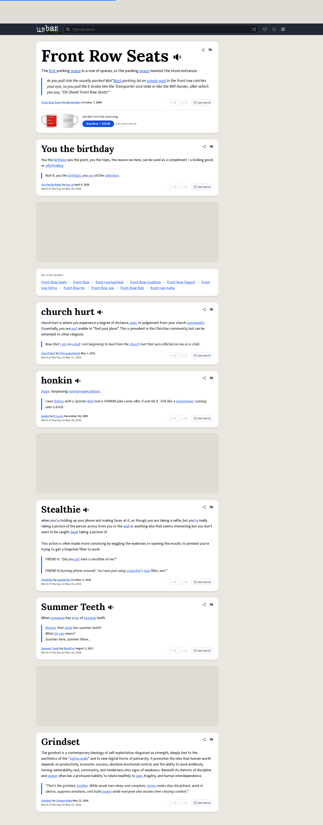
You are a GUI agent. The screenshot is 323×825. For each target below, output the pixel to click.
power (52, 775)
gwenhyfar (63, 580)
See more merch (126, 124)
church (135, 344)
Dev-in (70, 185)
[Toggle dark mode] (274, 29)
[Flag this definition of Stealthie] (211, 507)
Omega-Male (64, 801)
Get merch (202, 103)
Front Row (81, 282)
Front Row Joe (102, 288)
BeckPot (69, 648)
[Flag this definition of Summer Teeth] (211, 604)
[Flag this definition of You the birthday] (211, 146)
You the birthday (51, 185)
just (74, 328)
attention (112, 175)
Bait (90, 401)
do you (59, 633)
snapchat (133, 570)
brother (82, 785)
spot (162, 81)
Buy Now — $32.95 (98, 124)
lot (77, 618)
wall (126, 526)
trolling (57, 165)
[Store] (265, 29)
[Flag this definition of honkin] (211, 378)
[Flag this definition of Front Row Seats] (210, 50)
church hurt (48, 353)
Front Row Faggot (181, 282)
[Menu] (283, 29)
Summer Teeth (50, 648)
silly (48, 165)
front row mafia (162, 288)
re (58, 520)
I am (63, 344)
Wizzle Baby (73, 102)
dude (68, 627)
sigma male (79, 758)
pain (133, 322)
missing (90, 618)
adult (76, 344)
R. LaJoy (59, 416)
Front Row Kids (132, 288)
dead (74, 532)
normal (74, 391)
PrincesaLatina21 (70, 353)
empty (152, 81)
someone (57, 618)
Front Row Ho (74, 288)
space (76, 71)
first (52, 71)
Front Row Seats (51, 102)
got (91, 175)
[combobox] (161, 29)
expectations (90, 391)
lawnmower (185, 401)
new (147, 570)
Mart (117, 81)
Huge (45, 391)
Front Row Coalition (145, 282)
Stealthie (47, 580)
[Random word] (253, 29)
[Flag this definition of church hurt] (211, 309)
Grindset (46, 801)
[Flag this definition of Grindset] (211, 739)
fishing (59, 401)
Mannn (50, 627)
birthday (60, 159)
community (195, 322)
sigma (151, 785)
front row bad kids (110, 282)
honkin (45, 416)
